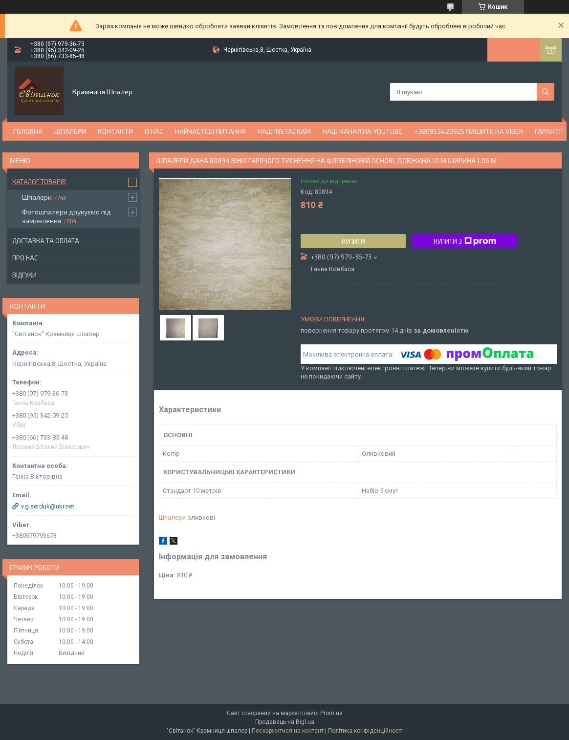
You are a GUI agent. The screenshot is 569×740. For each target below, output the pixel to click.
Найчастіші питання (210, 131)
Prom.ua (331, 713)
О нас (154, 131)
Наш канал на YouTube (362, 131)
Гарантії (549, 131)
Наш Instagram (284, 131)
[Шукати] (545, 92)
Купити (353, 241)
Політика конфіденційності (365, 730)
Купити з (465, 241)
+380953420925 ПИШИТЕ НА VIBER (468, 131)
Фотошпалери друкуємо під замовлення (66, 216)
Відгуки (24, 275)
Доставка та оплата (45, 241)
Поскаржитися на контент (288, 730)
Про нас (25, 258)
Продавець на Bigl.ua (284, 722)
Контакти (115, 131)
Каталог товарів (39, 182)
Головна (28, 131)
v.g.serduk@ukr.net (47, 506)
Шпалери (70, 131)
